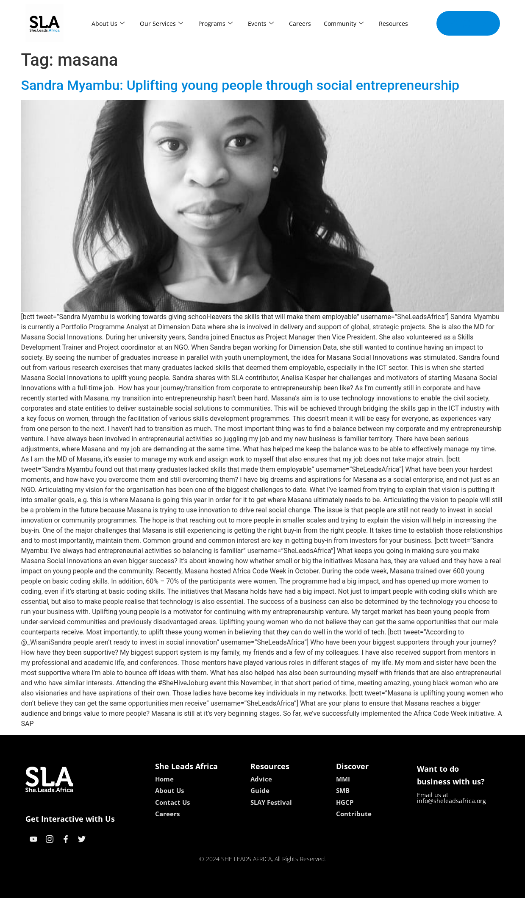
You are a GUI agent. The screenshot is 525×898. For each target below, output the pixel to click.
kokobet (208, 888)
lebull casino (241, 888)
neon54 (317, 888)
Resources (393, 23)
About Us (108, 23)
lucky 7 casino (283, 888)
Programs (215, 23)
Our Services (161, 23)
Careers (300, 23)
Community (344, 23)
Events (261, 23)
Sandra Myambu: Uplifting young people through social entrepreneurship (240, 85)
